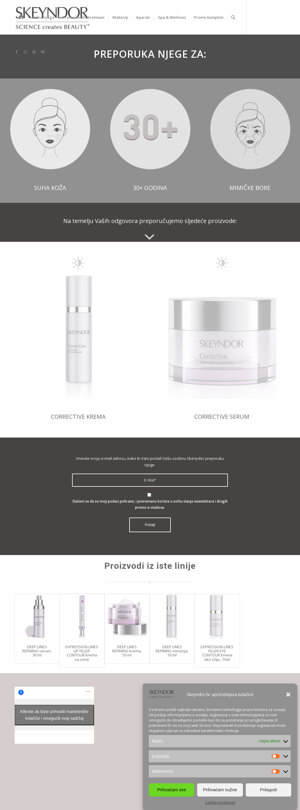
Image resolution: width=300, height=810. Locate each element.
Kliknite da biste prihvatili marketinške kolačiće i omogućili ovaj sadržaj (54, 715)
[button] (288, 696)
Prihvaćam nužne (220, 791)
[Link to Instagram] (25, 51)
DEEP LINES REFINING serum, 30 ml (37, 651)
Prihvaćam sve (171, 791)
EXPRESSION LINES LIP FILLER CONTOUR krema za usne (81, 653)
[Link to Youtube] (34, 51)
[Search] (233, 17)
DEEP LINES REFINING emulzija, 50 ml (172, 651)
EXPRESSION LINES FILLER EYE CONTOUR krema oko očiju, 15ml (217, 653)
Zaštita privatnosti (220, 804)
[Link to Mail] (42, 51)
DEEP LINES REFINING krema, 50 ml (127, 651)
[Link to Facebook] (16, 51)
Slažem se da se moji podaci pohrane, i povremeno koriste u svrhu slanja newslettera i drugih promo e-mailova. (150, 504)
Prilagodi (268, 791)
